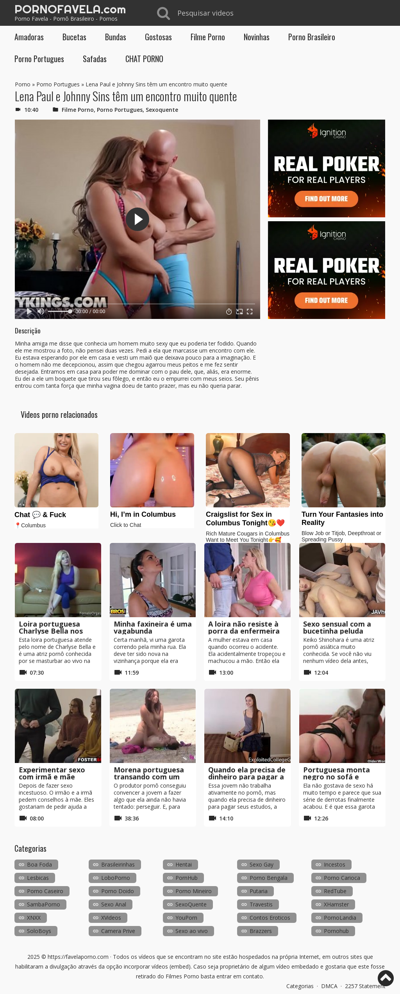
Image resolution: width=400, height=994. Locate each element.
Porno (22, 84)
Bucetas (74, 37)
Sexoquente (162, 109)
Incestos (334, 864)
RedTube (335, 891)
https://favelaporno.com (78, 956)
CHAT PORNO (144, 58)
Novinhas (257, 37)
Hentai (183, 864)
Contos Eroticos (270, 917)
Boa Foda (39, 864)
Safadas (95, 58)
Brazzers (261, 931)
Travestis (261, 904)
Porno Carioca (342, 877)
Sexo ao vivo (191, 931)
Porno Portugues (39, 58)
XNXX (34, 917)
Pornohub (336, 931)
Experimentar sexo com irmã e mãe (52, 773)
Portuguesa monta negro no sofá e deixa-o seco (336, 776)
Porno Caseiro (45, 891)
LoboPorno (115, 877)
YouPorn (186, 917)
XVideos (111, 917)
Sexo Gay (261, 864)
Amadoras (29, 37)
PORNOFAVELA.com (70, 9)
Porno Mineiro (193, 891)
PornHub (186, 877)
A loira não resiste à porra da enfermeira (244, 627)
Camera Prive (118, 931)
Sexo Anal (113, 904)
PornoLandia (340, 917)
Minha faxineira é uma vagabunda (153, 627)
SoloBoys (39, 931)
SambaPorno (43, 904)
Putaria (259, 891)
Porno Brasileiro (311, 37)
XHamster (336, 904)
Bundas (115, 37)
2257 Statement (365, 986)
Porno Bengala (269, 877)
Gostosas (158, 37)
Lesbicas (38, 877)
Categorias (300, 986)
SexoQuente (191, 904)
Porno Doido (117, 891)
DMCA (329, 986)
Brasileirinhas (118, 864)
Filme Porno (208, 37)
